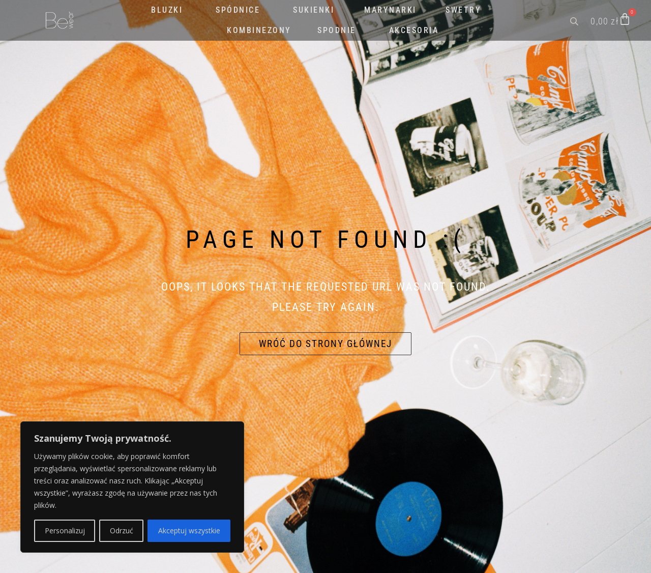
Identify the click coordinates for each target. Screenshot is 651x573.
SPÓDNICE (238, 10)
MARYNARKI (390, 10)
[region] (132, 487)
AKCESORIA (414, 30)
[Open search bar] (575, 20)
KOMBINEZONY (259, 30)
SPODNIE (336, 30)
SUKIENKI (313, 10)
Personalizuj (65, 530)
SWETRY (463, 10)
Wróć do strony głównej (325, 344)
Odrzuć (121, 530)
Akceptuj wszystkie (189, 530)
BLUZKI (167, 10)
